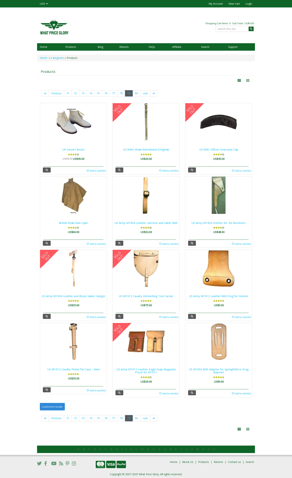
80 (136, 93)
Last (145, 93)
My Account (216, 3)
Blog (100, 47)
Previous (56, 93)
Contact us (234, 462)
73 (83, 93)
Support (233, 47)
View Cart (234, 3)
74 (90, 93)
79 (128, 93)
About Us (187, 462)
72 (75, 93)
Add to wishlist (96, 170)
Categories (57, 58)
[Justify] (247, 80)
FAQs (152, 47)
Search (205, 47)
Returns (124, 47)
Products (70, 47)
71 (67, 93)
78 (121, 93)
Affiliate (176, 47)
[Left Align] (239, 80)
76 (105, 93)
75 (98, 93)
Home (43, 47)
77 (113, 93)
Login (248, 3)
